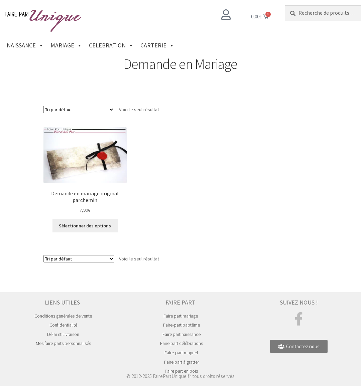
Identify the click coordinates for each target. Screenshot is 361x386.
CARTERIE (157, 45)
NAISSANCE (25, 45)
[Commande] (78, 109)
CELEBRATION (111, 45)
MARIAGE (66, 45)
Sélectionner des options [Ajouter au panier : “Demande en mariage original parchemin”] (85, 226)
